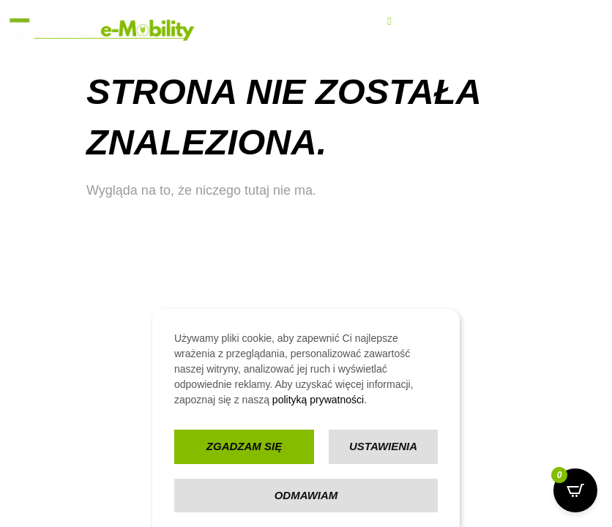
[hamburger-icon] (389, 21)
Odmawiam (306, 495)
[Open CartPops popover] (575, 490)
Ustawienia (383, 446)
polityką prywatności (318, 399)
